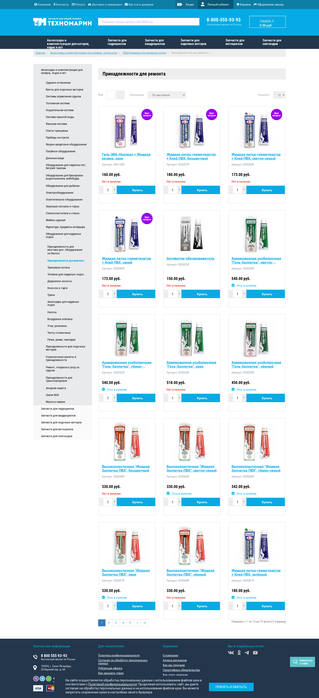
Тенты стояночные (58, 332)
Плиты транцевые (57, 130)
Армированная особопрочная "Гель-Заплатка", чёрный (256, 364)
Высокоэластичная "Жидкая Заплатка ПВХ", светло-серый (192, 468)
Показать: (264, 94)
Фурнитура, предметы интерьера (65, 227)
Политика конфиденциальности (119, 655)
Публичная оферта (110, 668)
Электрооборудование (59, 192)
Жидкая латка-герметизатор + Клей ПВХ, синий (126, 260)
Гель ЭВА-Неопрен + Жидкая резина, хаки (126, 156)
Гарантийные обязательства (181, 669)
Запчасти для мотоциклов (235, 42)
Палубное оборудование (60, 151)
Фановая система (56, 123)
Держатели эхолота (59, 281)
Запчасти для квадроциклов (155, 42)
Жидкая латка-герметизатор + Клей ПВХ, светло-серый (256, 156)
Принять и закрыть (231, 687)
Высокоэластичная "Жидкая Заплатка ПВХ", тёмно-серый (255, 468)
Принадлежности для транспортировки (59, 379)
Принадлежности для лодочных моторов (65, 348)
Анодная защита (56, 388)
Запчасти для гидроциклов (117, 42)
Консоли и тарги (57, 288)
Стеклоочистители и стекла (62, 213)
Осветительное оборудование (64, 199)
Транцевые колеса (58, 267)
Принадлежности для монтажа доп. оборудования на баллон (64, 250)
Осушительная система (60, 110)
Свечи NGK (52, 394)
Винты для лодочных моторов (64, 89)
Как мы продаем (174, 665)
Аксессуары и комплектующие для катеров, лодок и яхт (68, 43)
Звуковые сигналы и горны (62, 206)
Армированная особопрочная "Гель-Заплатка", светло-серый (256, 260)
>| (145, 622)
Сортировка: (136, 94)
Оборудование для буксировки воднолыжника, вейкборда (64, 177)
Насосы (52, 312)
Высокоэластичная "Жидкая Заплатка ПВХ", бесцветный (126, 468)
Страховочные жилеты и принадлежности (61, 358)
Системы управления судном (63, 96)
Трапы (51, 294)
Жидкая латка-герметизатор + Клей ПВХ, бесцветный (191, 156)
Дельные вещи (55, 158)
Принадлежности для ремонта (65, 260)
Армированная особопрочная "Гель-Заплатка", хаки (191, 364)
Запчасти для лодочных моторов (193, 42)
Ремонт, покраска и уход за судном (62, 369)
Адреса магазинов (175, 660)
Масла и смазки (55, 401)
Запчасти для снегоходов (272, 42)
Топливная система (58, 103)
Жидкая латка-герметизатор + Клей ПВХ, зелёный (256, 573)
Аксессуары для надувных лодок (63, 303)
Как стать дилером (175, 674)
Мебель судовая (55, 220)
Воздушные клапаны (60, 319)
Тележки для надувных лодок (65, 274)
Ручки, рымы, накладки (61, 339)
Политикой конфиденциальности (112, 684)
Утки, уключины (57, 325)
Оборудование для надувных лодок (63, 235)
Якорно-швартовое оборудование (66, 144)
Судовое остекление (58, 82)
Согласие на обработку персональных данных (123, 662)
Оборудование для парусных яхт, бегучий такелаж (66, 167)
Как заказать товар (111, 673)
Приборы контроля (57, 137)
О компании (170, 655)
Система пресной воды (60, 117)
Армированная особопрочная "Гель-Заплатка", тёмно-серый (127, 364)
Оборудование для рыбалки (63, 185)
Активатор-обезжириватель (190, 258)
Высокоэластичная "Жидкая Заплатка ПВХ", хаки (126, 573)
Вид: (100, 94)
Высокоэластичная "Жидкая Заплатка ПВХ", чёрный (190, 573)
